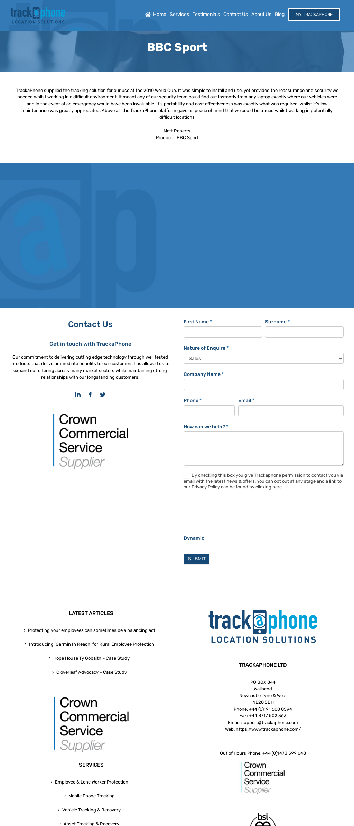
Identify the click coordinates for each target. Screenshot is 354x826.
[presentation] (236, 514)
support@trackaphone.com (269, 722)
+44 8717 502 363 (268, 715)
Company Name (204, 374)
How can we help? (206, 427)
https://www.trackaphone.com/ (268, 729)
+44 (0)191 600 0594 (270, 709)
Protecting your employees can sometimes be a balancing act (91, 630)
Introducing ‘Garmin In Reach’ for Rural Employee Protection (91, 644)
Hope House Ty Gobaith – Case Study (91, 658)
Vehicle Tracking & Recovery (91, 810)
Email (246, 400)
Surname (277, 322)
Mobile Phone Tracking (91, 795)
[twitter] (102, 394)
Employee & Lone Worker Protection (91, 782)
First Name (198, 322)
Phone (193, 400)
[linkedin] (78, 394)
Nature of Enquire (206, 348)
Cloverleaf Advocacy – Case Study (91, 672)
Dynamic (194, 538)
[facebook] (90, 394)
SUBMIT (197, 559)
